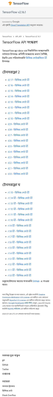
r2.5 (10, 146)
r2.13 (10, 102)
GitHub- (36, 281)
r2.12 (10, 107)
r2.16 (10, 85)
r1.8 (10, 231)
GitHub (5, 365)
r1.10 (10, 220)
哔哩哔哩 (6, 374)
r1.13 (10, 203)
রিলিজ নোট (20, 80)
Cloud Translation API (20, 25)
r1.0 (10, 275)
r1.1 (10, 270)
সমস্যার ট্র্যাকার (8, 386)
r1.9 (10, 225)
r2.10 (10, 118)
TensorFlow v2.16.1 (14, 12)
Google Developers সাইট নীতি (20, 303)
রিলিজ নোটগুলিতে (35, 58)
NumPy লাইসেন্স (14, 309)
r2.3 (10, 157)
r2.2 (10, 163)
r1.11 (10, 214)
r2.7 (10, 135)
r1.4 (10, 253)
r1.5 (10, 248)
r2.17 (10, 80)
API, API (18, 36)
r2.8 (10, 129)
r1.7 (10, 236)
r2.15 (10, 91)
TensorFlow (7, 36)
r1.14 (10, 198)
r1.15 (10, 192)
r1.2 (10, 264)
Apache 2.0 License (18, 300)
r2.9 (10, 124)
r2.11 (10, 113)
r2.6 (10, 140)
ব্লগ (3, 360)
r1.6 (10, 242)
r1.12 (10, 209)
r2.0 (10, 174)
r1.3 (10, 259)
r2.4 (10, 151)
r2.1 (10, 168)
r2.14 (10, 96)
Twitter (5, 369)
